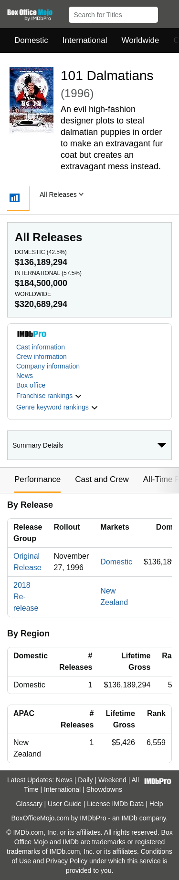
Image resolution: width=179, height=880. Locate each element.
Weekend (112, 780)
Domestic (31, 40)
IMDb (129, 818)
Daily (85, 780)
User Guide (65, 804)
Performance (37, 479)
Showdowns (104, 789)
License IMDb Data (115, 804)
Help (156, 804)
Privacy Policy (66, 861)
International (85, 40)
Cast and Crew (101, 479)
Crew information (41, 356)
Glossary (29, 804)
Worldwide (140, 40)
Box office (30, 385)
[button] (167, 13)
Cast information (40, 347)
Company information (48, 366)
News (24, 375)
